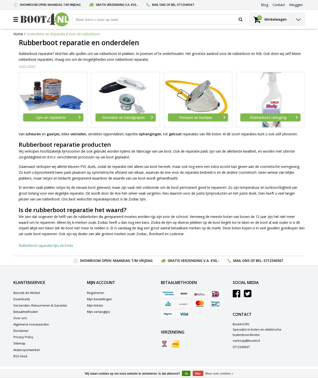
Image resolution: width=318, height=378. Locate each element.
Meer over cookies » (219, 373)
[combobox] (159, 19)
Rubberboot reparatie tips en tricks (46, 245)
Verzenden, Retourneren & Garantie (40, 305)
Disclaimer (21, 330)
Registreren (95, 293)
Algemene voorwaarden (31, 324)
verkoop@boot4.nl (246, 340)
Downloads (21, 299)
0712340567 (185, 5)
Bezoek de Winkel (26, 293)
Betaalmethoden (25, 311)
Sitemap (19, 343)
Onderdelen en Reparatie (45, 34)
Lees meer (27, 66)
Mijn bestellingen (99, 299)
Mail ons (159, 5)
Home (18, 34)
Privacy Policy (23, 337)
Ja (186, 373)
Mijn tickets (95, 305)
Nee (198, 373)
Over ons (20, 318)
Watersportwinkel (26, 350)
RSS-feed (20, 356)
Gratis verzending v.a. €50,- (117, 5)
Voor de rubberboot (84, 34)
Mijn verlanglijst (98, 311)
